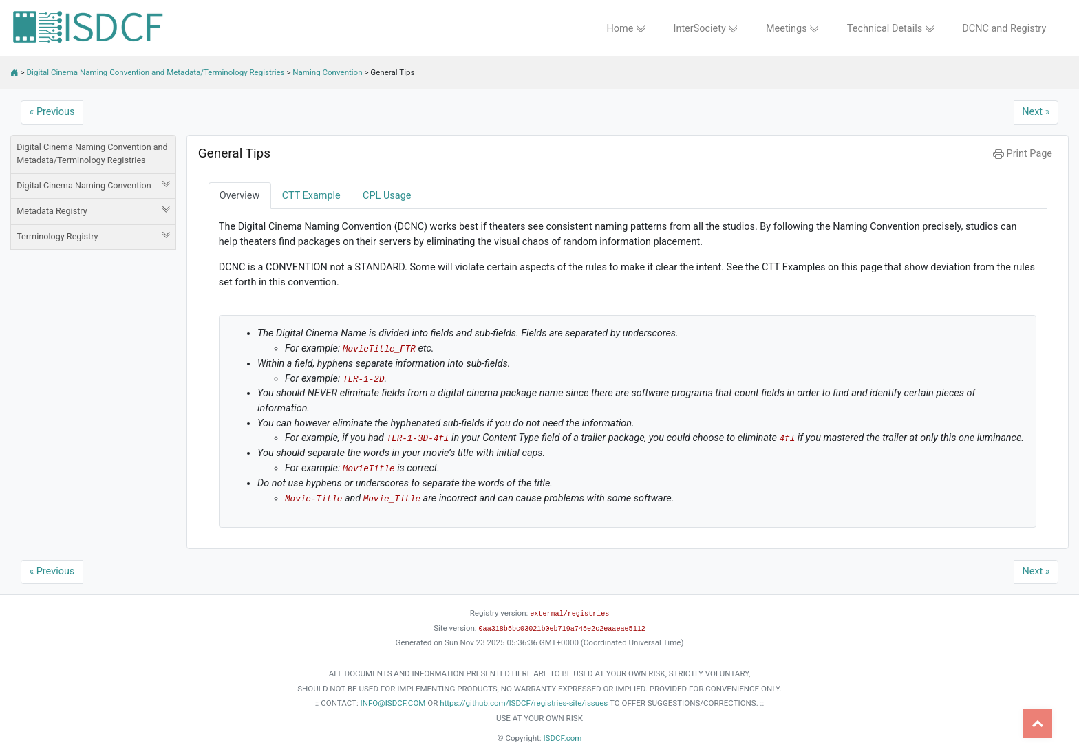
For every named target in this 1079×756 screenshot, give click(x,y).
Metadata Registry (93, 210)
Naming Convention (327, 72)
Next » (1035, 112)
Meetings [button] (793, 28)
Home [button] (625, 28)
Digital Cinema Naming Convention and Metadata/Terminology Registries (156, 72)
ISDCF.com (562, 738)
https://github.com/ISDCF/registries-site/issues (524, 703)
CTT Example (311, 196)
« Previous (52, 112)
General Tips (234, 153)
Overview (240, 196)
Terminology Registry (93, 235)
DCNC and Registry (1004, 28)
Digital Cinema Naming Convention (93, 185)
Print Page (1022, 154)
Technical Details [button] (890, 28)
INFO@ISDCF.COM (393, 703)
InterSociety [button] (706, 28)
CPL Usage (387, 196)
